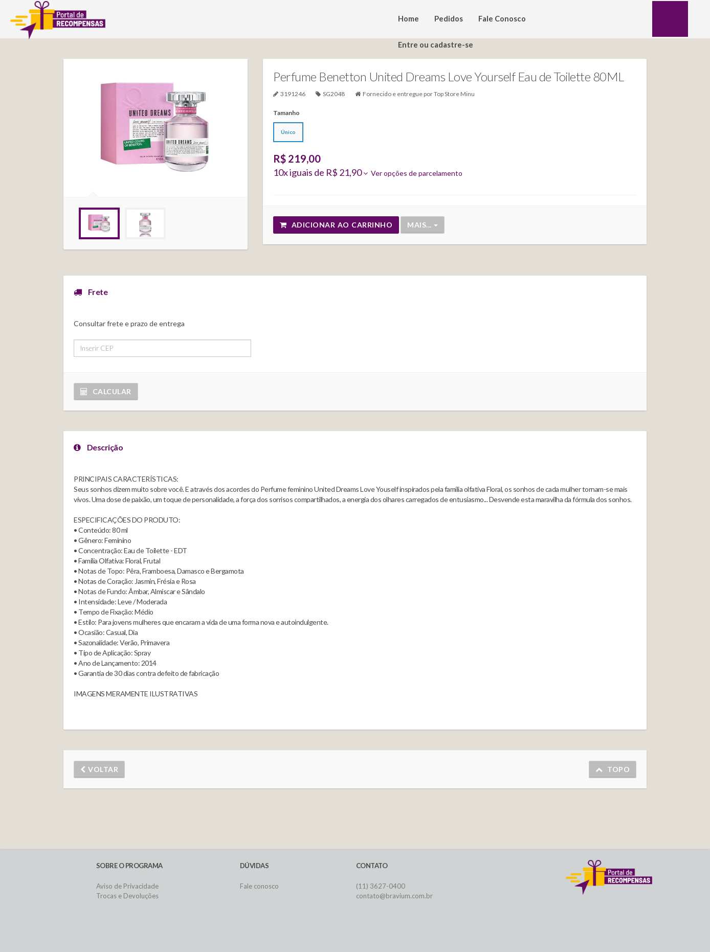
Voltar (99, 769)
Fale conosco (259, 886)
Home (408, 18)
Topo (612, 769)
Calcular (105, 391)
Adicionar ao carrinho (336, 224)
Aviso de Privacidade (127, 886)
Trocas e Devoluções (127, 896)
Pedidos (448, 18)
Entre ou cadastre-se (435, 44)
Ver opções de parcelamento (412, 173)
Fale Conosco (502, 18)
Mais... (422, 224)
